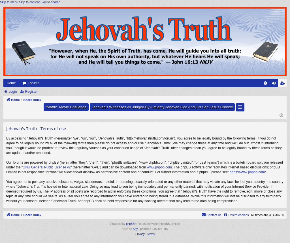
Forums (33, 83)
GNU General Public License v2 (47, 167)
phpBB (130, 223)
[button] (240, 107)
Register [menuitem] (284, 84)
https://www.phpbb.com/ (248, 172)
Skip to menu (9, 2)
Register (31, 92)
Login (12, 92)
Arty (135, 229)
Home (11, 83)
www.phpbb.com (159, 167)
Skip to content (29, 2)
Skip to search (50, 2)
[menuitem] (265, 83)
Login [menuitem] (275, 84)
